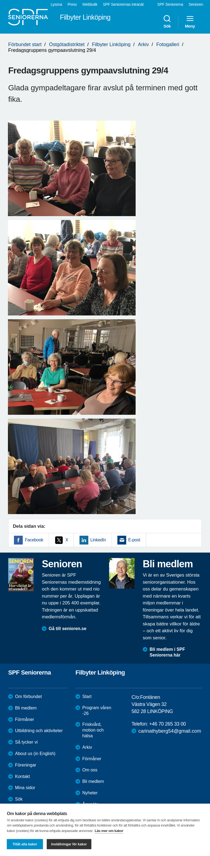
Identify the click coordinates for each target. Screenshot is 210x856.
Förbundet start (25, 44)
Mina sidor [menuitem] (25, 787)
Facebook (34, 540)
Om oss (89, 770)
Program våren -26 (96, 710)
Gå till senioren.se (67, 628)
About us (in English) (35, 753)
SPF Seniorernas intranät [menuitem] (123, 4)
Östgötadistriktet (66, 44)
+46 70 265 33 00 (167, 724)
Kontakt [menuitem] (22, 776)
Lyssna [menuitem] (56, 4)
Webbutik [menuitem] (89, 4)
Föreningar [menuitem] (25, 765)
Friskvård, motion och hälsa (93, 730)
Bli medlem (26, 708)
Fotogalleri (167, 44)
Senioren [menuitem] (196, 4)
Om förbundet (28, 696)
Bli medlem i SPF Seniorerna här (167, 652)
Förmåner (24, 719)
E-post (134, 540)
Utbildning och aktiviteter (39, 730)
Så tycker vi (26, 742)
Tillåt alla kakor (25, 844)
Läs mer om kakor (109, 831)
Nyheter (90, 793)
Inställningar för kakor (69, 844)
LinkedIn (98, 540)
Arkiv (143, 44)
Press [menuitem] (72, 4)
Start (87, 696)
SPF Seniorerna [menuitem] (170, 4)
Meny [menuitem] (190, 21)
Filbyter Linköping (111, 44)
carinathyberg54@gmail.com (169, 731)
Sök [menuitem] (167, 21)
